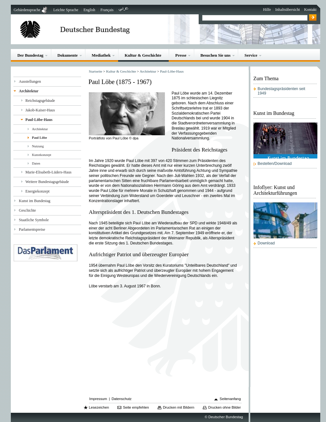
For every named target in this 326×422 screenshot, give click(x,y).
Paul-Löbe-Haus (39, 119)
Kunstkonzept (41, 155)
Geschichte (27, 210)
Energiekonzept (37, 191)
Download (266, 243)
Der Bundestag (30, 55)
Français (107, 10)
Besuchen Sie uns (215, 55)
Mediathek (101, 55)
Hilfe (267, 9)
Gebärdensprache (27, 10)
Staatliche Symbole (34, 220)
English (89, 10)
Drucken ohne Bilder (224, 407)
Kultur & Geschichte (142, 55)
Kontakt (310, 9)
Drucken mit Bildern (179, 407)
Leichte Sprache (65, 10)
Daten (36, 163)
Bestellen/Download (275, 163)
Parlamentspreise (32, 229)
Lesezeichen (99, 407)
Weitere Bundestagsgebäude (47, 181)
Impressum (98, 399)
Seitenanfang (230, 399)
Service (250, 55)
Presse (181, 55)
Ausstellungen (30, 81)
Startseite (95, 71)
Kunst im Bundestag (34, 201)
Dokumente (67, 55)
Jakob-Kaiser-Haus (40, 110)
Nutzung (38, 146)
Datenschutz (121, 399)
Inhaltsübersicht (287, 9)
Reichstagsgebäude (40, 100)
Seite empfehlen (136, 407)
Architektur (29, 91)
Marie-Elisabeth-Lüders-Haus (48, 172)
